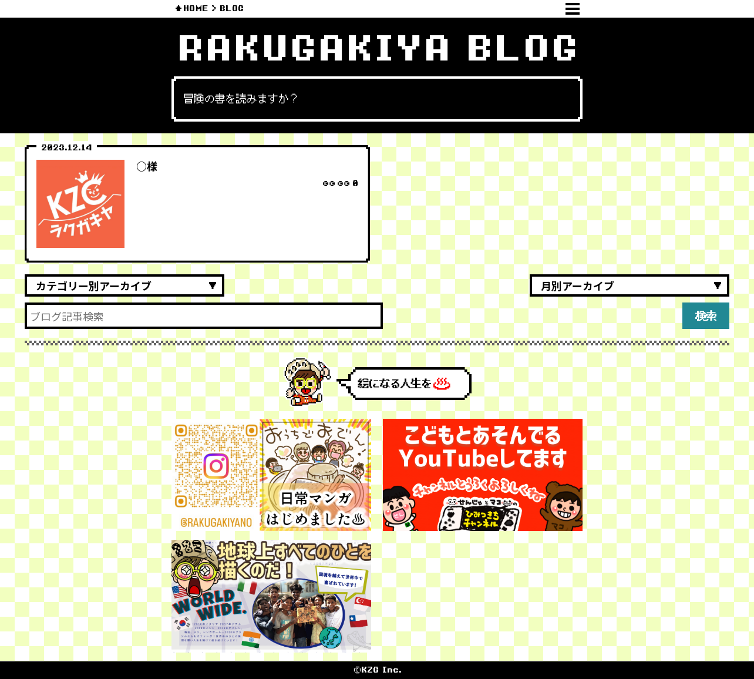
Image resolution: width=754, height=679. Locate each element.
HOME (195, 8)
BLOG (232, 8)
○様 (146, 165)
